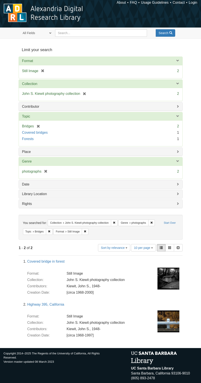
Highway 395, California (45, 304)
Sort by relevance (114, 248)
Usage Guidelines (154, 2)
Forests (28, 139)
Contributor (30, 106)
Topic (26, 116)
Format (27, 61)
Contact (179, 2)
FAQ (133, 2)
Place (26, 152)
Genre (27, 161)
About (121, 2)
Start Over (170, 222)
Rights (27, 204)
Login (193, 2)
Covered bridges (35, 132)
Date (26, 184)
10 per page (143, 248)
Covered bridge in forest (46, 261)
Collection (29, 84)
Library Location (34, 194)
